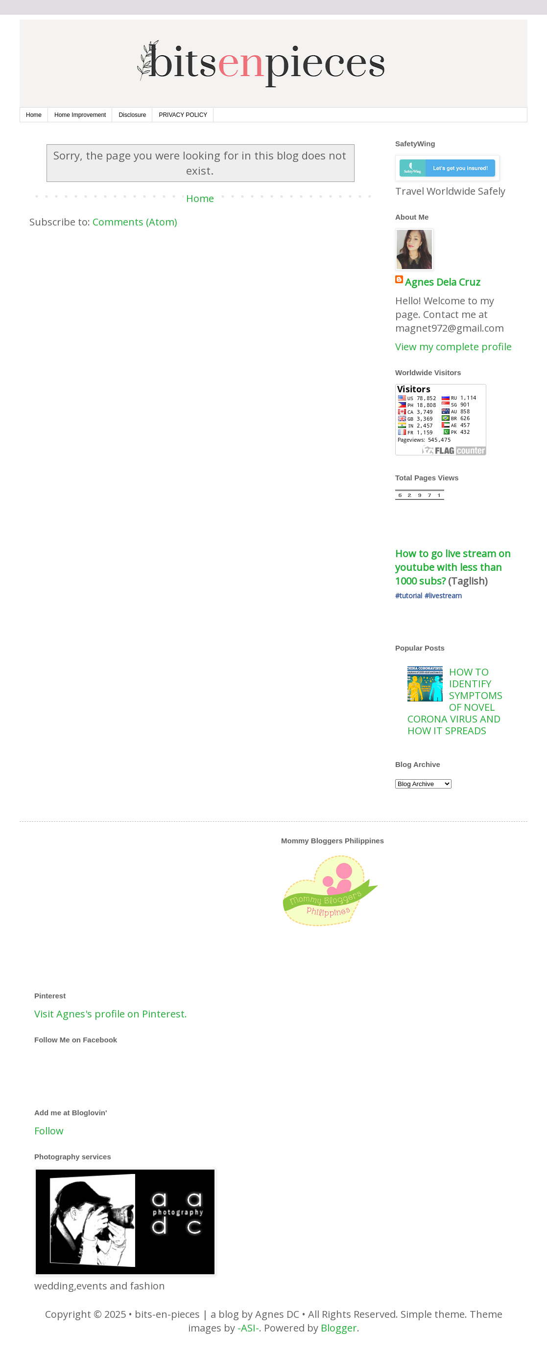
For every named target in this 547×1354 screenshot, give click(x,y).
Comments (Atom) (135, 221)
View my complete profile (453, 346)
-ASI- (248, 1327)
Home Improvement (80, 115)
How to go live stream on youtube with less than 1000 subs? (454, 567)
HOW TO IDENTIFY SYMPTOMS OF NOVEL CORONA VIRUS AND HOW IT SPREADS (454, 701)
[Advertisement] (229, 904)
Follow (49, 1130)
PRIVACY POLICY (183, 115)
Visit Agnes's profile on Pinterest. (110, 1013)
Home (34, 115)
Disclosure (132, 115)
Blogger (339, 1327)
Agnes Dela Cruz (442, 282)
